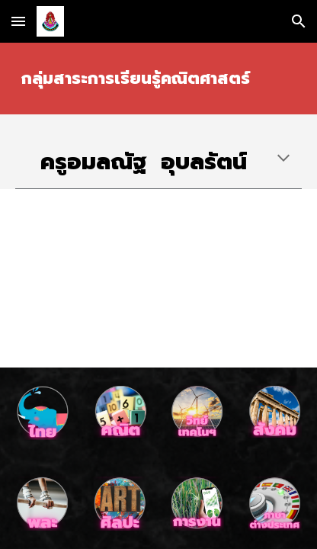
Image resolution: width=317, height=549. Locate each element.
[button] (18, 21)
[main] (158, 78)
